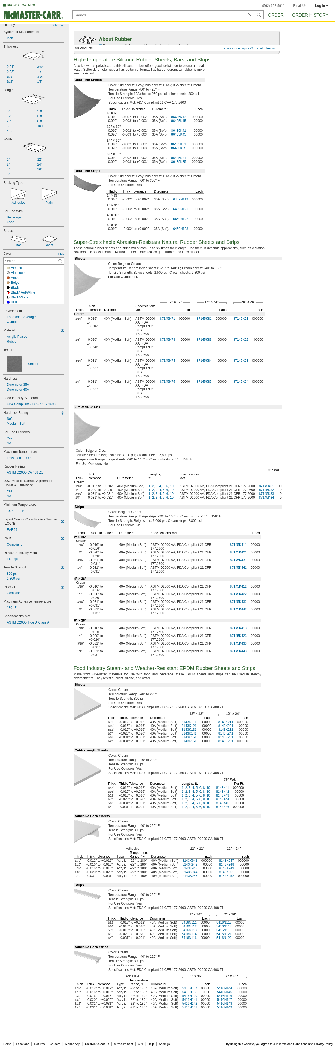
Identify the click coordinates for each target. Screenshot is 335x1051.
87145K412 (238, 586)
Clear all (58, 25)
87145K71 (167, 319)
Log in (321, 6)
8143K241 (225, 733)
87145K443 (238, 651)
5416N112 (189, 926)
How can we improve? (238, 48)
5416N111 (189, 922)
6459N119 (180, 199)
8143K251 (225, 737)
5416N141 (189, 1000)
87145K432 (238, 602)
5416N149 (224, 1007)
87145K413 (238, 628)
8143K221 (225, 726)
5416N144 (224, 988)
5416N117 (223, 922)
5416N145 (224, 992)
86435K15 (178, 121)
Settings (164, 1044)
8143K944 (190, 872)
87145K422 (238, 594)
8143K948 (226, 864)
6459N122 (180, 219)
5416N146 (224, 996)
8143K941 (190, 861)
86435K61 (178, 144)
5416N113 (189, 930)
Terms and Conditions (292, 1044)
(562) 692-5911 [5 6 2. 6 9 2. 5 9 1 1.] (273, 6)
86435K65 (178, 148)
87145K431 (238, 560)
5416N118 (223, 926)
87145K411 (238, 545)
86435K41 (178, 131)
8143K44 (222, 799)
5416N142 (189, 1003)
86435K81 (178, 158)
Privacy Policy (323, 1044)
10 (172, 486)
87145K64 (240, 382)
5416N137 (189, 988)
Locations (22, 1044)
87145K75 (167, 382)
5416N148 (224, 1003)
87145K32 (266, 490)
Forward (271, 48)
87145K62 (240, 340)
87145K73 (167, 340)
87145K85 (204, 382)
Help (151, 1044)
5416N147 (224, 1000)
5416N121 (223, 934)
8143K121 (189, 726)
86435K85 (178, 162)
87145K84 (204, 361)
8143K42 (222, 792)
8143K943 (190, 868)
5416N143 (189, 1007)
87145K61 (240, 319)
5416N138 (189, 992)
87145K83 (204, 340)
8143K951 (226, 872)
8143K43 (222, 795)
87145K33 (266, 494)
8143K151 (189, 737)
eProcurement (123, 1044)
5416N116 (189, 938)
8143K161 (189, 741)
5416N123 (223, 938)
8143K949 (226, 868)
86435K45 (178, 134)
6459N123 (180, 229)
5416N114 (189, 934)
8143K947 (226, 861)
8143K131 (189, 730)
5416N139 (189, 996)
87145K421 (238, 552)
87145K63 (240, 361)
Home (7, 1044)
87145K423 (238, 636)
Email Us (299, 6)
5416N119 (223, 930)
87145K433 (238, 643)
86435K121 (179, 117)
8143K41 (222, 788)
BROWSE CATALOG (21, 5)
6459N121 (180, 209)
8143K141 (189, 733)
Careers (54, 1044)
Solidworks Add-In (97, 1044)
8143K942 (190, 864)
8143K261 (225, 741)
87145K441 (238, 568)
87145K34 (266, 497)
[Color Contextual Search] (33, 261)
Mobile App (72, 1044)
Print (260, 48)
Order (276, 15)
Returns (39, 1044)
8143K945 (190, 876)
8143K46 (222, 807)
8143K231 (225, 730)
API (140, 1044)
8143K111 (189, 722)
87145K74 (167, 361)
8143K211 (225, 722)
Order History (310, 15)
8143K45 (222, 803)
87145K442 (238, 609)
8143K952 (226, 876)
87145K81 (204, 319)
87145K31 (266, 486)
